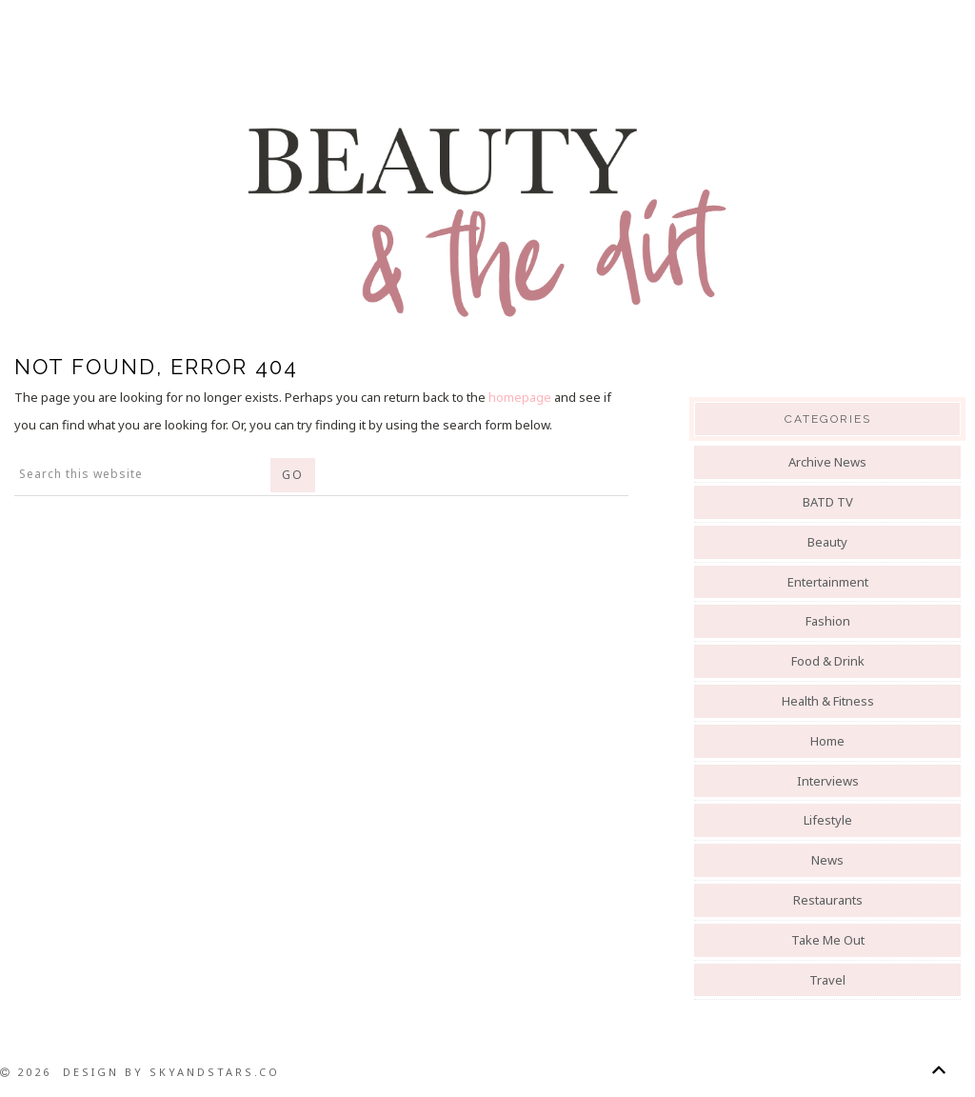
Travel (827, 979)
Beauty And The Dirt (487, 221)
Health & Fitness (828, 700)
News (827, 859)
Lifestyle (828, 819)
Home (827, 740)
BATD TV (828, 501)
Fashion (828, 620)
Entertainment (827, 581)
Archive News (827, 461)
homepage (519, 397)
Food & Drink (828, 660)
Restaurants (828, 899)
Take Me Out (828, 939)
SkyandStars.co (214, 1072)
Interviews (828, 780)
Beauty (827, 541)
